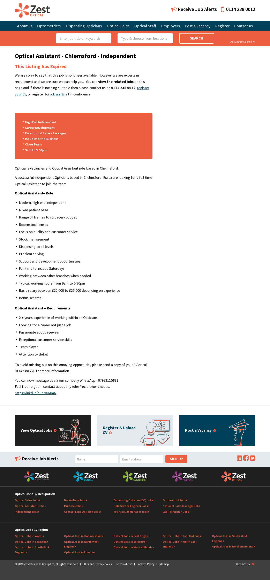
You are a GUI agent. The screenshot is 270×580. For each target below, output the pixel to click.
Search (196, 38)
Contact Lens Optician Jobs (82, 512)
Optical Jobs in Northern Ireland (232, 546)
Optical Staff (145, 25)
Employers (170, 25)
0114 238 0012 (238, 9)
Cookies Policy (145, 564)
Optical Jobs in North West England (81, 544)
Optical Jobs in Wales (29, 536)
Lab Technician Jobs (176, 512)
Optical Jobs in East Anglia (130, 536)
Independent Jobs (26, 512)
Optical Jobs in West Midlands (132, 547)
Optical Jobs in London (79, 552)
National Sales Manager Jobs (181, 506)
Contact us (243, 25)
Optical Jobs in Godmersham (83, 536)
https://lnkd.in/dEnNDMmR (35, 393)
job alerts (57, 94)
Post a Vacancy (197, 25)
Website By (245, 564)
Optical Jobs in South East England (32, 549)
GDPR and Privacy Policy (97, 564)
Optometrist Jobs (174, 500)
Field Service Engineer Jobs (130, 506)
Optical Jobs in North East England (180, 544)
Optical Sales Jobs (27, 500)
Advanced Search (242, 41)
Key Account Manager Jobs (130, 512)
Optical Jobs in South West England (229, 538)
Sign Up (176, 458)
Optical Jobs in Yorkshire (129, 542)
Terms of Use (124, 564)
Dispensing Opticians (84, 25)
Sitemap (164, 564)
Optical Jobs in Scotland (31, 542)
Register (222, 25)
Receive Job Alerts (194, 9)
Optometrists (49, 25)
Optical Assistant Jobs (29, 506)
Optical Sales (118, 25)
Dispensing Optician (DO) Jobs (133, 500)
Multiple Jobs (72, 506)
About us (24, 25)
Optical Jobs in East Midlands (182, 536)
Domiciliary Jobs (75, 500)
